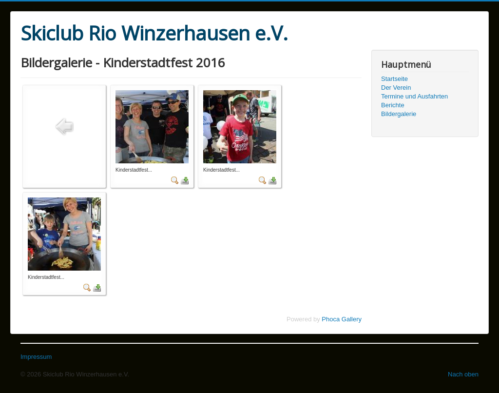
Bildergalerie (398, 114)
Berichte (392, 105)
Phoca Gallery (342, 319)
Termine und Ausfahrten (414, 96)
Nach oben (463, 374)
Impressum (36, 356)
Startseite (394, 78)
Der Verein (396, 87)
